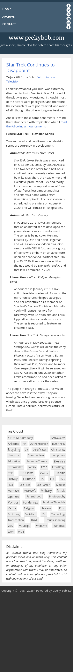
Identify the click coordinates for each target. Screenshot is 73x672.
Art (24, 443)
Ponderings (30, 502)
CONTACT (9, 24)
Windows (59, 526)
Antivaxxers (58, 438)
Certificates (40, 449)
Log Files (25, 485)
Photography (57, 496)
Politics (13, 502)
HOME (6, 9)
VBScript (24, 526)
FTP (10, 473)
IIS (42, 479)
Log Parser (43, 485)
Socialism (30, 514)
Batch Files (58, 443)
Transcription (16, 520)
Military (46, 490)
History (13, 479)
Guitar (44, 473)
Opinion (13, 496)
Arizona (13, 444)
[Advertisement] (36, 632)
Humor (29, 478)
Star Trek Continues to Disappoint (30, 67)
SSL (44, 514)
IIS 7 (62, 479)
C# (26, 449)
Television (12, 81)
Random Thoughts (53, 502)
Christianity (58, 449)
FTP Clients (26, 473)
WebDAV (41, 526)
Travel (34, 520)
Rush (62, 508)
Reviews (46, 508)
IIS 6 (52, 479)
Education (14, 461)
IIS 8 (10, 485)
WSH (21, 531)
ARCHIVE (8, 16)
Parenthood (33, 496)
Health (60, 473)
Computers (58, 455)
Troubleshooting (55, 520)
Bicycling (14, 449)
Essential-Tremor (37, 461)
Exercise (59, 461)
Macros (60, 485)
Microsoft (30, 490)
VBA (10, 526)
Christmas (14, 455)
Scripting (14, 514)
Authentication (39, 443)
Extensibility (15, 467)
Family (32, 467)
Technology (58, 514)
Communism (36, 455)
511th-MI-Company (20, 438)
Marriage (13, 490)
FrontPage (58, 467)
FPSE (44, 467)
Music (61, 490)
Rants (12, 508)
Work (11, 531)
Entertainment (46, 77)
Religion (29, 508)
